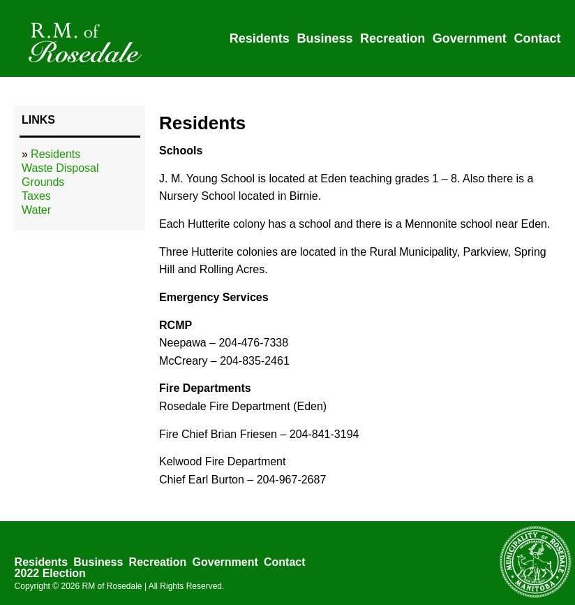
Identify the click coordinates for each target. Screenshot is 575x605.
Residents (260, 38)
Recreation (392, 38)
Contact (537, 38)
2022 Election (50, 573)
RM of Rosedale (112, 586)
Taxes (36, 196)
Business (324, 38)
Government (470, 38)
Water (36, 210)
